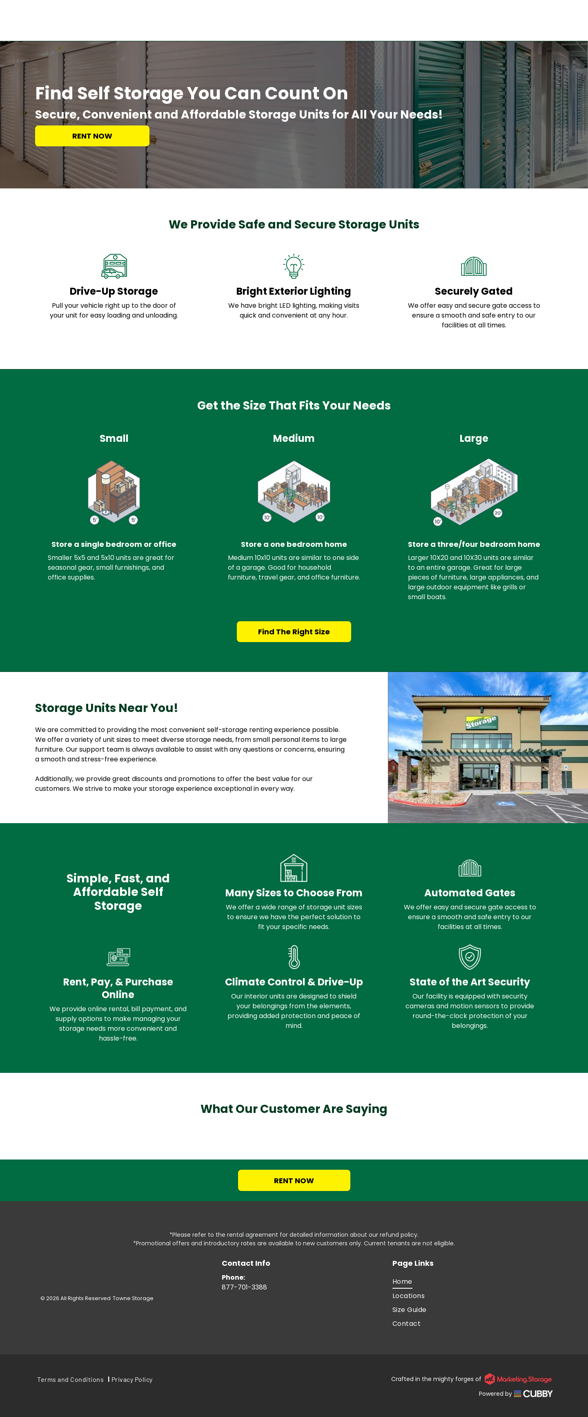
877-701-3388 (244, 1287)
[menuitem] (472, 1282)
